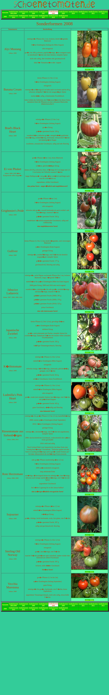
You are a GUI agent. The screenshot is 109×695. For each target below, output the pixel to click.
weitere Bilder (89, 69)
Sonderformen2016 (33, 16)
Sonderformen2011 (83, 12)
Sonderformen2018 (53, 16)
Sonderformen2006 (33, 12)
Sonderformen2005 (23, 12)
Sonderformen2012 (93, 12)
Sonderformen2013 (103, 12)
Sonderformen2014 (13, 16)
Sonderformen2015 (23, 16)
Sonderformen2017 (43, 16)
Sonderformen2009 (63, 12)
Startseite (5, 12)
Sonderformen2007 (43, 12)
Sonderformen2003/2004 (13, 12)
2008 (5, 16)
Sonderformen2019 (63, 16)
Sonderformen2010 (73, 12)
